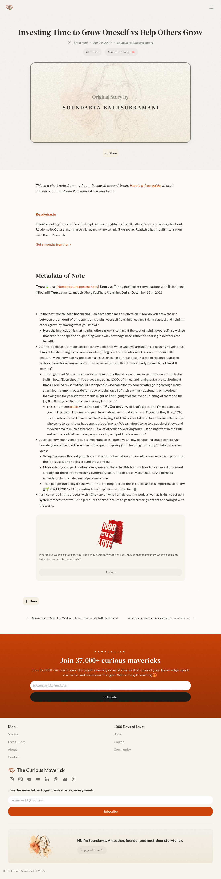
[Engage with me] (92, 850)
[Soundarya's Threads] (55, 779)
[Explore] (110, 572)
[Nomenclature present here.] (78, 286)
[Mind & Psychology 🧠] (121, 52)
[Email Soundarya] (64, 779)
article (73, 406)
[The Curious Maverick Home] (9, 7)
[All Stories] (92, 52)
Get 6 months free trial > (53, 244)
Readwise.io (46, 214)
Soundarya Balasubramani (135, 42)
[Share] (110, 153)
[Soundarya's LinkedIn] (47, 779)
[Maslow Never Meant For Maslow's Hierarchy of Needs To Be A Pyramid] (71, 618)
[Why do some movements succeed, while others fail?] (161, 618)
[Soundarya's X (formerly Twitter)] (73, 779)
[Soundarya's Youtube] (29, 779)
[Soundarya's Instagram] (11, 779)
